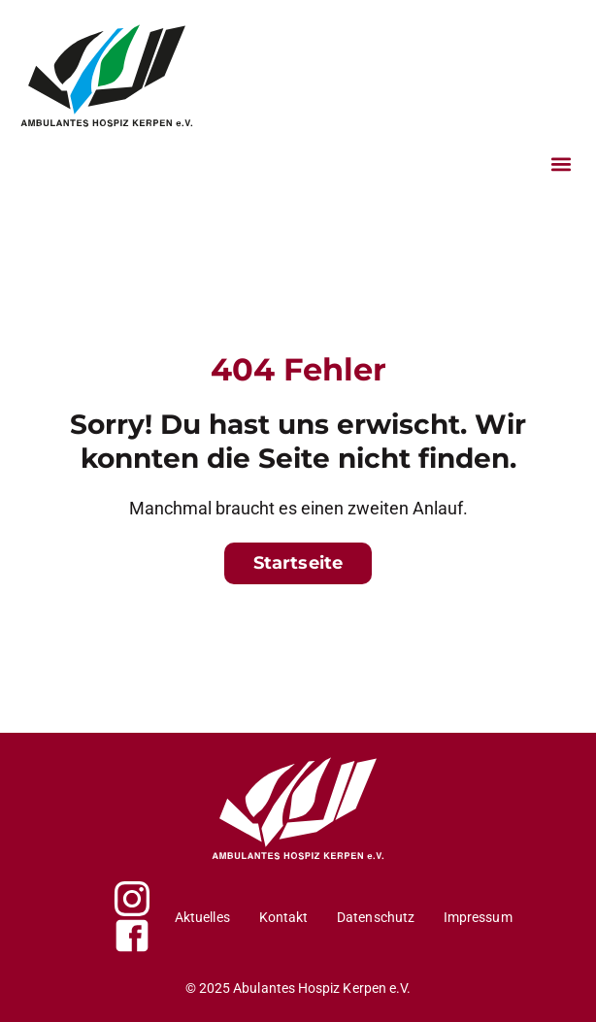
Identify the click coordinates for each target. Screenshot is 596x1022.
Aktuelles (202, 917)
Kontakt (284, 917)
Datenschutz (375, 917)
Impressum (478, 917)
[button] (561, 164)
